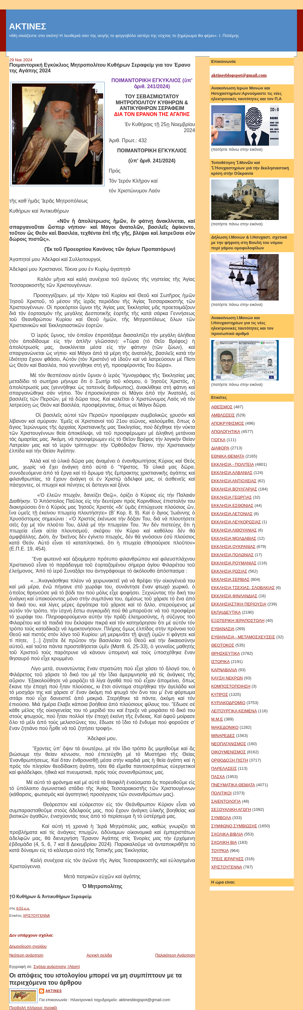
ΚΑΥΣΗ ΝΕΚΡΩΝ (227, 678)
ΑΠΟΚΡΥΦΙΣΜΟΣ (227, 423)
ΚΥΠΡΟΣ (219, 694)
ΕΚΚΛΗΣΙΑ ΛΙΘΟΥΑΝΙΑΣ (234, 530)
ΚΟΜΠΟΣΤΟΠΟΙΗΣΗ (231, 686)
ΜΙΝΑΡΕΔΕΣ (223, 735)
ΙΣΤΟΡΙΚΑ (220, 661)
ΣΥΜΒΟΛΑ (221, 817)
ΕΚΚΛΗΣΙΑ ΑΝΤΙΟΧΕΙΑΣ (234, 480)
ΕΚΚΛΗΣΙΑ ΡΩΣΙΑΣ (229, 571)
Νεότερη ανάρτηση (26, 955)
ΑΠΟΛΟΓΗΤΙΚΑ (225, 431)
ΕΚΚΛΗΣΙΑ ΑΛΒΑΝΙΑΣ (232, 472)
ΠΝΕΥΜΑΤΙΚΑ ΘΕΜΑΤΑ (233, 784)
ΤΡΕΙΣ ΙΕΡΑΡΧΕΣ (227, 858)
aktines (53, 991)
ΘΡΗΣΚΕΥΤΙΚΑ (225, 653)
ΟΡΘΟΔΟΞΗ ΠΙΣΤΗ (229, 760)
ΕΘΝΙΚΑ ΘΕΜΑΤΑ (227, 456)
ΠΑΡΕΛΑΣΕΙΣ (224, 768)
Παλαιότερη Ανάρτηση (175, 955)
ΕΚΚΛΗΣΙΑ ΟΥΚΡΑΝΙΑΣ (233, 546)
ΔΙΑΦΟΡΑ (220, 448)
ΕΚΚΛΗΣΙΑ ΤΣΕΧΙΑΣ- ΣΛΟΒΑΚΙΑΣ (243, 587)
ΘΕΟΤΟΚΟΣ (222, 645)
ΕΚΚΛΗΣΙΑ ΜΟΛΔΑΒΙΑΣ (233, 538)
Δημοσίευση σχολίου (28, 946)
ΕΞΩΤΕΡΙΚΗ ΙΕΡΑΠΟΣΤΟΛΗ (238, 620)
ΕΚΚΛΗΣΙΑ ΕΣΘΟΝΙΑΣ (232, 505)
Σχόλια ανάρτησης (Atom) (56, 966)
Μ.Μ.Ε (217, 719)
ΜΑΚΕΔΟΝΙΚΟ (225, 727)
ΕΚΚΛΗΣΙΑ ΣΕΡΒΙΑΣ (230, 579)
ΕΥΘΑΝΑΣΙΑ (223, 628)
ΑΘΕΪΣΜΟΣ (222, 407)
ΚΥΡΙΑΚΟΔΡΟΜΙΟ (228, 702)
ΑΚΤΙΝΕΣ (27, 26)
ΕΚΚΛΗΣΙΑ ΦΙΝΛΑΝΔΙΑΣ (234, 595)
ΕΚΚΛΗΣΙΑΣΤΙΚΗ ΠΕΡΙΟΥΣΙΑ (238, 604)
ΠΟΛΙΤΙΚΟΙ (221, 793)
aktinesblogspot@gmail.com (239, 75)
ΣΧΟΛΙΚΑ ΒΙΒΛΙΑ (227, 834)
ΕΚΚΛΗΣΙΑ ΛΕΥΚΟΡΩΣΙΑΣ (236, 522)
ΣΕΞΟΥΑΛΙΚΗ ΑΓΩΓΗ (231, 809)
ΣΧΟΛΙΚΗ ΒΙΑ (224, 842)
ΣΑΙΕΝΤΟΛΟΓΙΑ (226, 801)
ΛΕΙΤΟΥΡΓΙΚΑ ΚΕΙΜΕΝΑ (234, 711)
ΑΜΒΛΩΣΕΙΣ (223, 415)
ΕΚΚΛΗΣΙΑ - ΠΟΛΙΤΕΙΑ (232, 464)
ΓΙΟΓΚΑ (218, 439)
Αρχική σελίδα (99, 955)
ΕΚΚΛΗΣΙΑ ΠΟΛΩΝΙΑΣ (232, 554)
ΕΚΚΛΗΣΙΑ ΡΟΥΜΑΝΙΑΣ (234, 563)
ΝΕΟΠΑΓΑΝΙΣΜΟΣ (228, 743)
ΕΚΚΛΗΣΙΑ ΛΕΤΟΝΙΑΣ (232, 513)
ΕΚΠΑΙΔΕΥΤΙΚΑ (226, 612)
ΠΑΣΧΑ (218, 776)
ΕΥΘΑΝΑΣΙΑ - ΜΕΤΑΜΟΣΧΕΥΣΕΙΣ (243, 637)
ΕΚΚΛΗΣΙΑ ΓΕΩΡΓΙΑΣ (231, 497)
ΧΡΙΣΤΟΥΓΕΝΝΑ (36, 915)
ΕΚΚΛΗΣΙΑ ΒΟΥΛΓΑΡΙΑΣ (234, 489)
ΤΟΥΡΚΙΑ (220, 850)
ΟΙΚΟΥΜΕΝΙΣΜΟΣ (228, 752)
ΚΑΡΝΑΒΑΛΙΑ (224, 669)
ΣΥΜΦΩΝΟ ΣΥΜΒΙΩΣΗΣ (234, 826)
